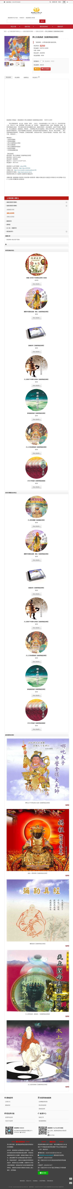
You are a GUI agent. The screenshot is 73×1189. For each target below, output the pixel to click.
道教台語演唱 (39, 31)
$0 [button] (65, 2)
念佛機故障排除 (43, 1101)
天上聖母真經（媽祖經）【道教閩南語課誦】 (37, 1014)
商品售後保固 (42, 1105)
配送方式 (29, 1180)
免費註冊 (54, 2)
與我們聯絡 (42, 1180)
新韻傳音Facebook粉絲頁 (46, 1155)
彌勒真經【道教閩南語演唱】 (38, 943)
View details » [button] (36, 284)
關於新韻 (22, 1180)
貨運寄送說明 (9, 1117)
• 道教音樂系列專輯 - (28, 31)
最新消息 (27, 26)
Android (22, 1132)
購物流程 (7, 1105)
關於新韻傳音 (44, 26)
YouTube (51, 1135)
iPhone (16, 1132)
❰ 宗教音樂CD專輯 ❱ (14, 31)
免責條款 (35, 1180)
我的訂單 (41, 1117)
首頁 (5, 31)
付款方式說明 (9, 1121)
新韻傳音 (42, 53)
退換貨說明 (42, 1108)
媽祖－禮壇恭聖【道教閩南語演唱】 (38, 873)
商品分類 (13, 26)
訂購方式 (7, 1101)
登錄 (59, 2)
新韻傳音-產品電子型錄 (13, 239)
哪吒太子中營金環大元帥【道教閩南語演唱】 (37, 803)
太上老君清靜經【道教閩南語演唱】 (38, 1084)
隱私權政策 (50, 1180)
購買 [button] (37, 69)
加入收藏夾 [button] (45, 69)
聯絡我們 (60, 26)
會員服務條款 (42, 1121)
